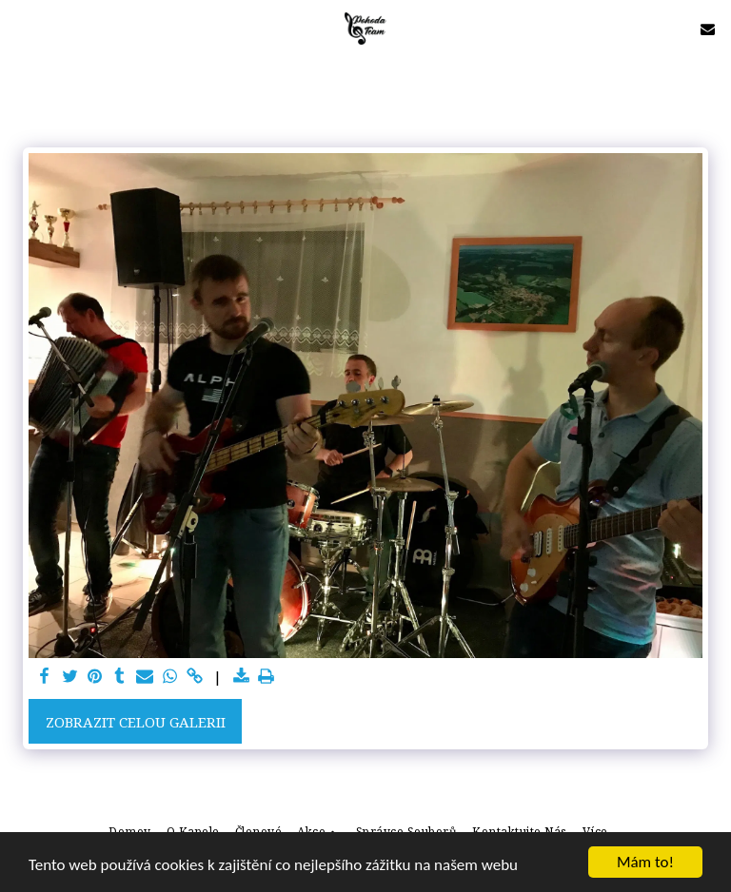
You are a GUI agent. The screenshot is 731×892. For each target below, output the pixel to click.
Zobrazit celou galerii (136, 721)
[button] (21, 28)
